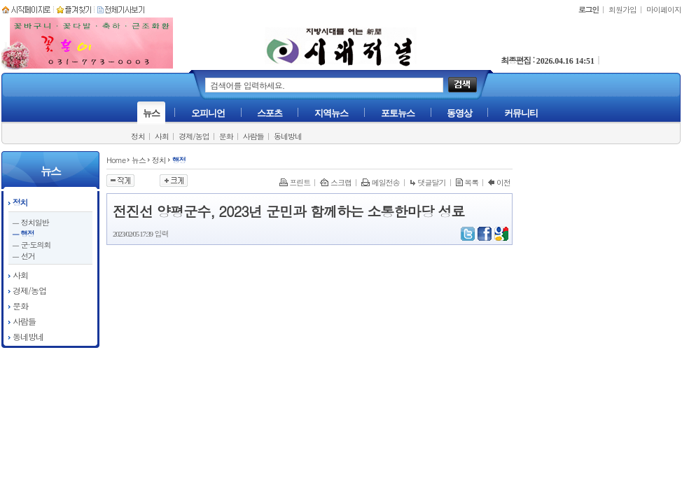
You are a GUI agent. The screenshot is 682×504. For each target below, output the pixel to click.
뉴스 (151, 113)
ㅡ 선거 (23, 256)
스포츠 (269, 113)
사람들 (253, 136)
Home (115, 160)
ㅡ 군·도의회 (31, 244)
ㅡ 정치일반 (30, 222)
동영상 (459, 113)
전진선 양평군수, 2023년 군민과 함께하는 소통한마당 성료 (289, 211)
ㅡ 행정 (23, 233)
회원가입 (622, 9)
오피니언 (208, 113)
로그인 (588, 9)
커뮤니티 (521, 113)
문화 (226, 136)
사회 (162, 136)
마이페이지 (663, 9)
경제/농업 (194, 136)
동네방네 (288, 136)
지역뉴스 (331, 113)
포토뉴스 (398, 113)
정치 (138, 136)
